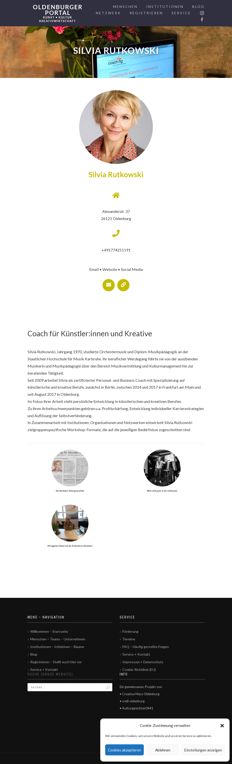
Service (181, 13)
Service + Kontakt (44, 669)
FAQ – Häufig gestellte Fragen (145, 647)
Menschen (125, 6)
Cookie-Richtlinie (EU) (139, 669)
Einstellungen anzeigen (203, 750)
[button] (222, 725)
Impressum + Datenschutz (142, 662)
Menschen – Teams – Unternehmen (57, 639)
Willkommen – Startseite (49, 631)
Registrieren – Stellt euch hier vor (56, 662)
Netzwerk (108, 13)
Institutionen (165, 6)
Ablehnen (162, 750)
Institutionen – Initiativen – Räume (57, 647)
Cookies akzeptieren (124, 750)
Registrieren (146, 13)
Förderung (130, 631)
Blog (198, 6)
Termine (128, 639)
